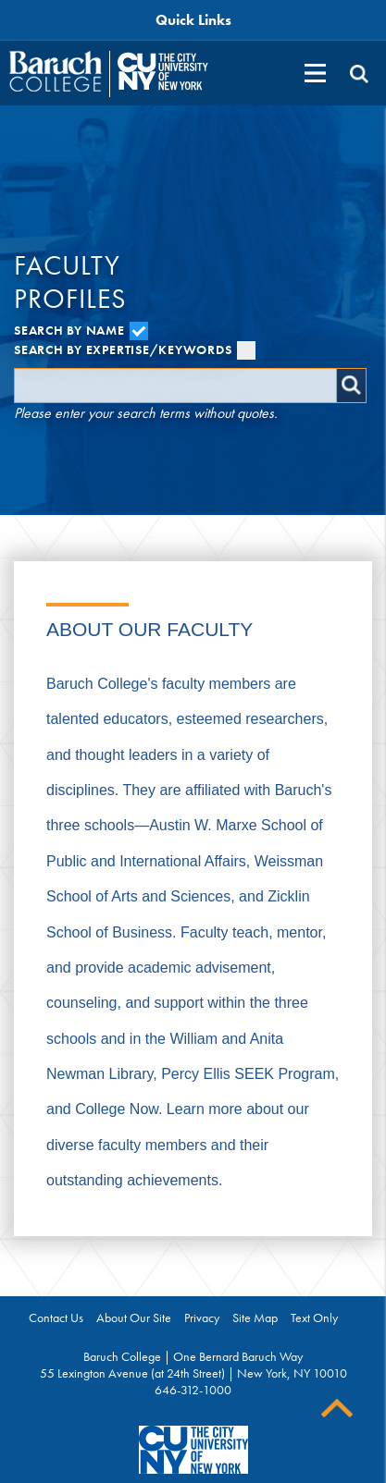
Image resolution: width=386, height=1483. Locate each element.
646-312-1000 (193, 1389)
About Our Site (133, 1317)
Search (351, 385)
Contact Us (56, 1317)
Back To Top (337, 1408)
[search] (359, 73)
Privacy (201, 1317)
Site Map (255, 1317)
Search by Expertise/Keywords (134, 349)
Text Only (314, 1317)
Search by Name (81, 330)
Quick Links (193, 20)
